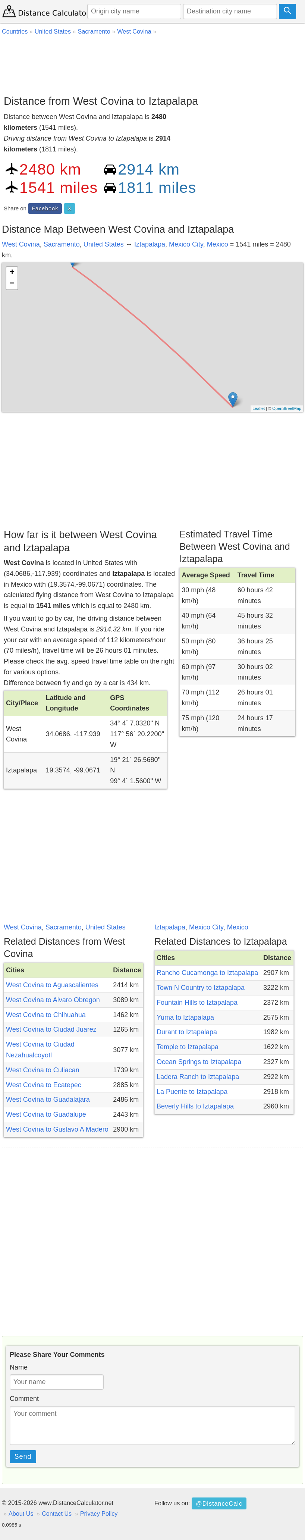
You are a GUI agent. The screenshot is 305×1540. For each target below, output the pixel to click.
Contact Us (57, 1513)
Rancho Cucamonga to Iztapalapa (207, 972)
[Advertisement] (152, 63)
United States (104, 244)
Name (19, 1367)
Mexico (217, 244)
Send (23, 1456)
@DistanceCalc (219, 1503)
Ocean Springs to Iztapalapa (199, 1062)
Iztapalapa (149, 244)
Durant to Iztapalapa (187, 1032)
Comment (24, 1398)
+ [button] (12, 272)
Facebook (45, 208)
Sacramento (62, 244)
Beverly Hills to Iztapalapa (195, 1106)
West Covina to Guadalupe (46, 1114)
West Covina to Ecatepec (43, 1085)
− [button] (12, 283)
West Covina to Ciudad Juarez (51, 1029)
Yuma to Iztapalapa (185, 1017)
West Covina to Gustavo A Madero (57, 1129)
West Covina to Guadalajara (48, 1099)
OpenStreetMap (286, 408)
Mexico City (186, 244)
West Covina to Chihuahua (46, 1015)
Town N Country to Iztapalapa (201, 987)
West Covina (21, 244)
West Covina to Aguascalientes (52, 985)
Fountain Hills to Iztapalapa (197, 1002)
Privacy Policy (99, 1513)
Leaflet (258, 408)
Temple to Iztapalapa (187, 1047)
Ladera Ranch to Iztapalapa (198, 1076)
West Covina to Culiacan (42, 1070)
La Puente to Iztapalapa (192, 1091)
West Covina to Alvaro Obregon (53, 1000)
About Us (21, 1513)
